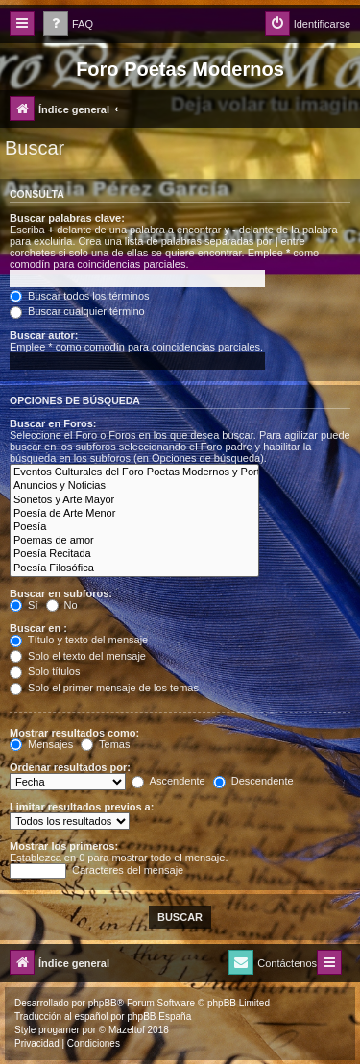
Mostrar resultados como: (74, 732)
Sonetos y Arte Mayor (134, 500)
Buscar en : (38, 628)
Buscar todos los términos (80, 296)
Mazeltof (126, 1030)
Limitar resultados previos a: (82, 806)
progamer (59, 1030)
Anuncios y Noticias (134, 486)
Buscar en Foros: (53, 423)
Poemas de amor (134, 540)
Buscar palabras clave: (67, 218)
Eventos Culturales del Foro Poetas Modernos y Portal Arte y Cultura (134, 472)
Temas (105, 744)
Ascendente (168, 780)
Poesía (134, 527)
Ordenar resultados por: (70, 767)
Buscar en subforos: (61, 593)
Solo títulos (45, 671)
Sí (23, 605)
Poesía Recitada (134, 554)
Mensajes (41, 744)
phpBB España (159, 1016)
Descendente (253, 780)
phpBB (102, 1003)
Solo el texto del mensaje (78, 656)
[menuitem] (68, 24)
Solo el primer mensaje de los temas (104, 687)
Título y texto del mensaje (79, 639)
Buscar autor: (44, 335)
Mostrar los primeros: (64, 846)
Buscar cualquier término (77, 311)
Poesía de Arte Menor (134, 513)
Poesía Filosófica (134, 568)
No (62, 605)
